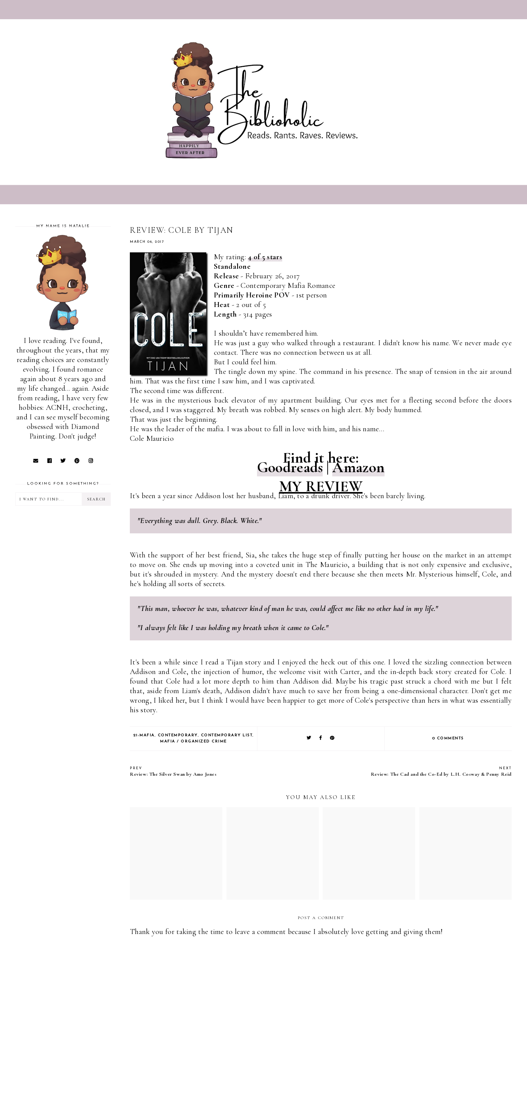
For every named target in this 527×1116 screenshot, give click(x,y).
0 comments (448, 738)
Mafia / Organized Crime (193, 741)
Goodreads (290, 467)
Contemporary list (227, 735)
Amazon (358, 467)
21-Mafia (144, 735)
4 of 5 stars (265, 257)
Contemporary (178, 735)
